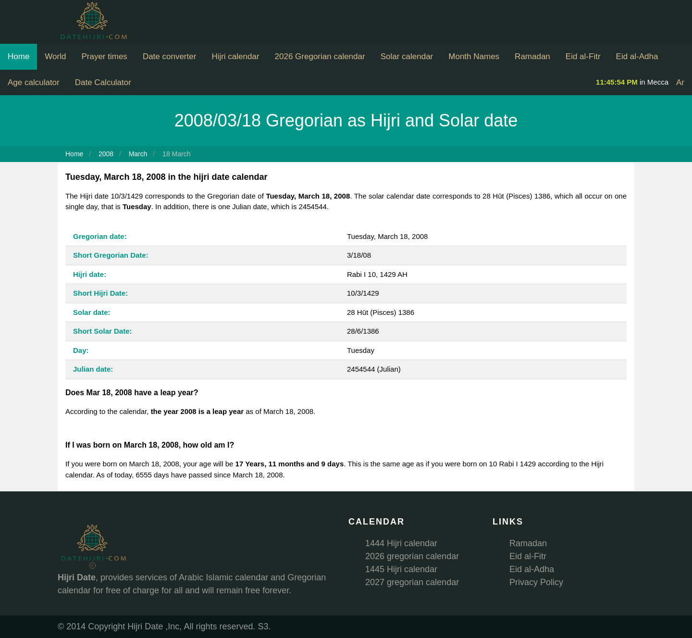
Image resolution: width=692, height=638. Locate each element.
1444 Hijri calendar (401, 543)
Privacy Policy (536, 582)
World (55, 56)
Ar (680, 82)
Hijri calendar (235, 56)
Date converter (170, 56)
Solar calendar (407, 56)
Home (18, 56)
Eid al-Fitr (583, 56)
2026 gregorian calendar (412, 556)
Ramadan (532, 56)
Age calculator (34, 82)
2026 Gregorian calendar (320, 56)
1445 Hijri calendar (401, 569)
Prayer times (104, 56)
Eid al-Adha (637, 56)
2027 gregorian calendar (412, 582)
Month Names (473, 56)
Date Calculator (103, 82)
